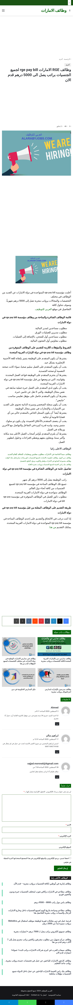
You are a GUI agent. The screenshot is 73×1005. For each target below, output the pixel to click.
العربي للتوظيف (43, 309)
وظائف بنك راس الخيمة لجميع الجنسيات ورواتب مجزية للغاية (49, 464)
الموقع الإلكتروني (65, 847)
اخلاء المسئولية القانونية (20, 995)
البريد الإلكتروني (64, 836)
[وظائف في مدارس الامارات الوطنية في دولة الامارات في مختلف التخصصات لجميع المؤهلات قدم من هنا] (18, 646)
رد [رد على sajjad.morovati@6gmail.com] (57, 777)
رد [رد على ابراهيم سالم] (57, 752)
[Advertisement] (36, 36)
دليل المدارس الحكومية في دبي (23, 689)
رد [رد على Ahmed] (57, 724)
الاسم (68, 825)
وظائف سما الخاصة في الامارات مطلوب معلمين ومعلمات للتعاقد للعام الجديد (39, 454)
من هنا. (53, 527)
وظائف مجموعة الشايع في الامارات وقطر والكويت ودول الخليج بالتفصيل (45, 461)
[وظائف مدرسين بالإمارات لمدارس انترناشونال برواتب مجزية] (54, 677)
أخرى (61, 59)
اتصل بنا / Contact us (39, 995)
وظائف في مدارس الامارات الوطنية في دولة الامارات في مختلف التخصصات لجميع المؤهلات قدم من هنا (19, 661)
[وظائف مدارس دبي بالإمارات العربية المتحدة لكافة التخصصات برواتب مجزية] (54, 646)
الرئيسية (67, 59)
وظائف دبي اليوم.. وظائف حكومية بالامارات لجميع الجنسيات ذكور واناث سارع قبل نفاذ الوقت (38, 458)
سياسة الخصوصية (54, 995)
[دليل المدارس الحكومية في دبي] (18, 677)
